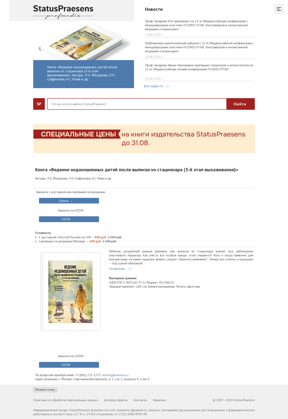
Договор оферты (116, 400)
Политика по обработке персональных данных (65, 400)
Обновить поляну (45, 389)
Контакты (140, 400)
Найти (240, 104)
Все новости (156, 86)
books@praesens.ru (115, 375)
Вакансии (159, 400)
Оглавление (117, 269)
